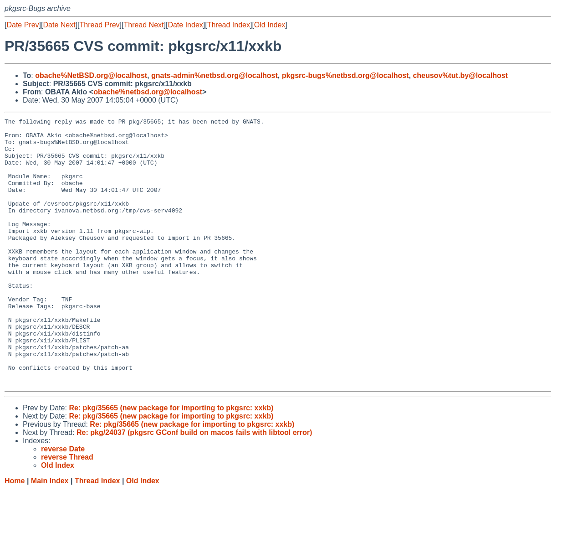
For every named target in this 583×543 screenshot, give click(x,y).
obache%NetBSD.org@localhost (91, 75)
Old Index (269, 25)
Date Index (185, 25)
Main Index (50, 534)
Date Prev (22, 25)
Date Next (59, 25)
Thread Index (228, 25)
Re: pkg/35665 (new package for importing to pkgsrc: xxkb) (171, 461)
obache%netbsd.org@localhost (147, 92)
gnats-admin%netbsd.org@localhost (214, 75)
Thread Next (143, 25)
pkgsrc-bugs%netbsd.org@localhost (345, 75)
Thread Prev (100, 25)
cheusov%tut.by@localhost (460, 75)
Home (15, 534)
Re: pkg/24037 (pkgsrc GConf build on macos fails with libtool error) (194, 486)
